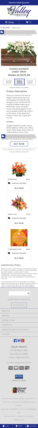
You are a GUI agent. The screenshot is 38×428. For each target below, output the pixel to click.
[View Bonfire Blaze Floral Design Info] (19, 167)
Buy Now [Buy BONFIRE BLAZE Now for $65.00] (19, 188)
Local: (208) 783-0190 (19, 357)
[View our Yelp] (22, 341)
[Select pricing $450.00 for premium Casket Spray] (30, 82)
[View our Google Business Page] (19, 341)
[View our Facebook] (15, 341)
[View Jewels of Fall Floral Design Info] (19, 202)
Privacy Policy (10, 416)
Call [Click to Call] (6, 426)
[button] (19, 377)
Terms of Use (19, 420)
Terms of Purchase (25, 416)
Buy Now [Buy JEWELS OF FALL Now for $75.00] (19, 223)
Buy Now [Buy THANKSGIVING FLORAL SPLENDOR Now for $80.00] (19, 258)
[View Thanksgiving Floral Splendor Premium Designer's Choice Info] (19, 237)
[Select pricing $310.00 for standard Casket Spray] (8, 82)
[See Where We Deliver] (19, 305)
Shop (9, 22)
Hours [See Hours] (32, 426)
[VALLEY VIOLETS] (19, 17)
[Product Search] (19, 293)
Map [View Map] (19, 426)
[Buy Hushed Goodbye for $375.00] (19, 143)
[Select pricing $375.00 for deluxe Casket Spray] (19, 82)
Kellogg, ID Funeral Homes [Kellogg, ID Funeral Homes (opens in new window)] (14, 398)
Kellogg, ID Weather (9, 409)
